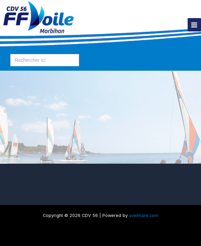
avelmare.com (143, 215)
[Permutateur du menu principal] (194, 24)
